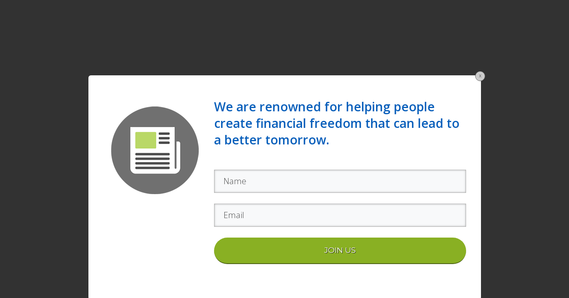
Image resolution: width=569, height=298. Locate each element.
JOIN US (340, 250)
